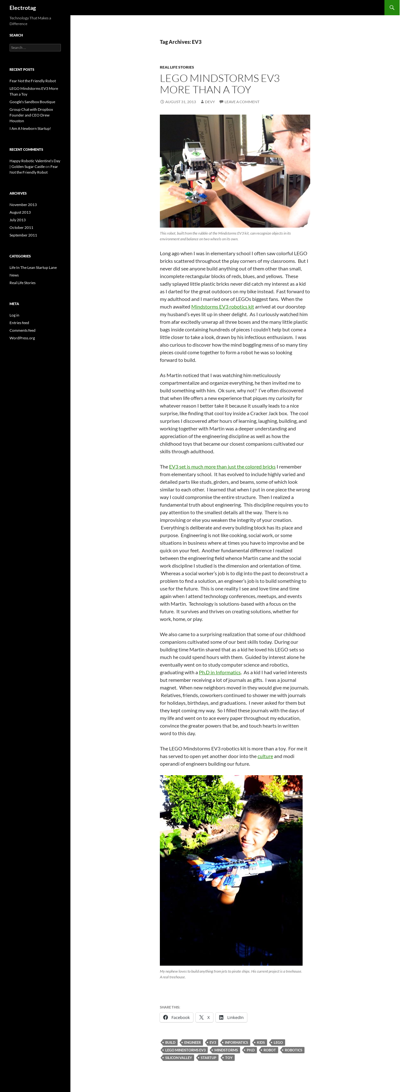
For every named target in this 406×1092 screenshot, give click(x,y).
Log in (14, 315)
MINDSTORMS (226, 1050)
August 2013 (20, 212)
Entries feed (19, 322)
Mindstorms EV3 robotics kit (222, 306)
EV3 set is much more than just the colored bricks (222, 466)
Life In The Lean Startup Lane (33, 267)
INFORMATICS (236, 1042)
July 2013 (18, 219)
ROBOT (270, 1050)
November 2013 (23, 204)
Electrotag (23, 7)
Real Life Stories (177, 67)
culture (265, 756)
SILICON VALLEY (178, 1057)
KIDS (261, 1042)
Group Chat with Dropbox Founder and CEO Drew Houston (31, 115)
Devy (210, 101)
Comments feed (23, 330)
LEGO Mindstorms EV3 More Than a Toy (220, 83)
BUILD (170, 1042)
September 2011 (23, 235)
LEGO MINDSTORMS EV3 (185, 1050)
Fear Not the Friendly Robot (33, 80)
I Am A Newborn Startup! (30, 128)
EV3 (213, 1042)
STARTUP (208, 1057)
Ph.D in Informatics (220, 672)
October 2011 (21, 227)
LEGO (278, 1042)
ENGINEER (192, 1042)
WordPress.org (22, 338)
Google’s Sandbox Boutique (32, 101)
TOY (228, 1057)
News (14, 275)
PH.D (251, 1050)
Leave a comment (242, 101)
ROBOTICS (293, 1050)
